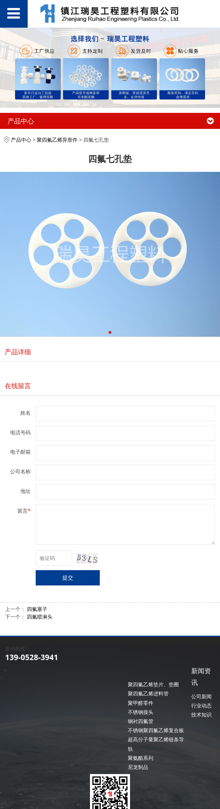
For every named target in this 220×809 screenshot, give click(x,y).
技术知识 (201, 714)
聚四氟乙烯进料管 (148, 693)
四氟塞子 (37, 608)
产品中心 (21, 139)
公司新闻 (201, 696)
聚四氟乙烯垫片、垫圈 (153, 684)
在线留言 (18, 385)
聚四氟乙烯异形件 (57, 139)
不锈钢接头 (140, 712)
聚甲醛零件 (140, 702)
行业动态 (201, 705)
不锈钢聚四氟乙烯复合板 (156, 730)
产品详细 (18, 351)
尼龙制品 (138, 766)
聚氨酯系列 (140, 757)
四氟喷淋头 (39, 616)
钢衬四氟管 (140, 721)
